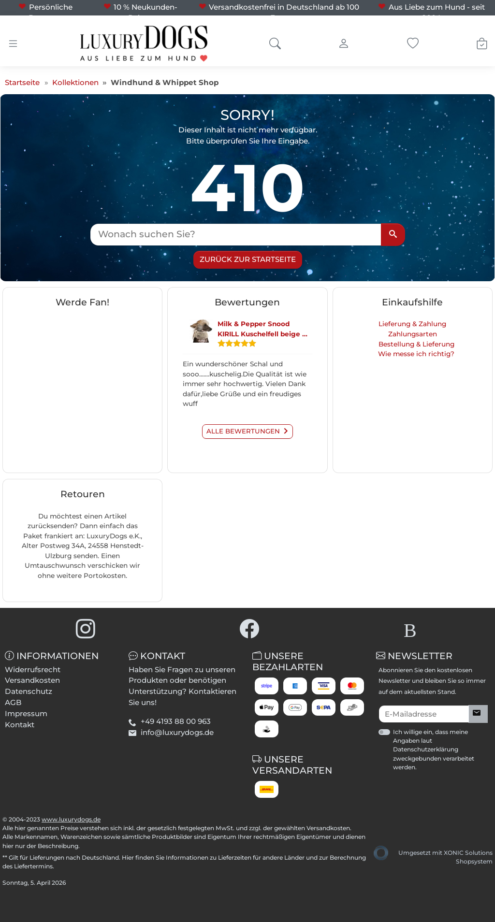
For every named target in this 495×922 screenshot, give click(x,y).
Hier (128, 857)
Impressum (26, 713)
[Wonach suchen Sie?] (235, 234)
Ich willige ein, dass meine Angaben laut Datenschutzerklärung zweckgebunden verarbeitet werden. (433, 749)
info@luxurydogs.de (177, 732)
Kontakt (19, 724)
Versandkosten (32, 680)
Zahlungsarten (412, 334)
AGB (13, 702)
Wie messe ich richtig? (416, 354)
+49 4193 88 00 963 (176, 721)
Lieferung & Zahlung (412, 324)
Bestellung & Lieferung (416, 344)
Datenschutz (28, 691)
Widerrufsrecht (32, 669)
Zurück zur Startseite (248, 259)
